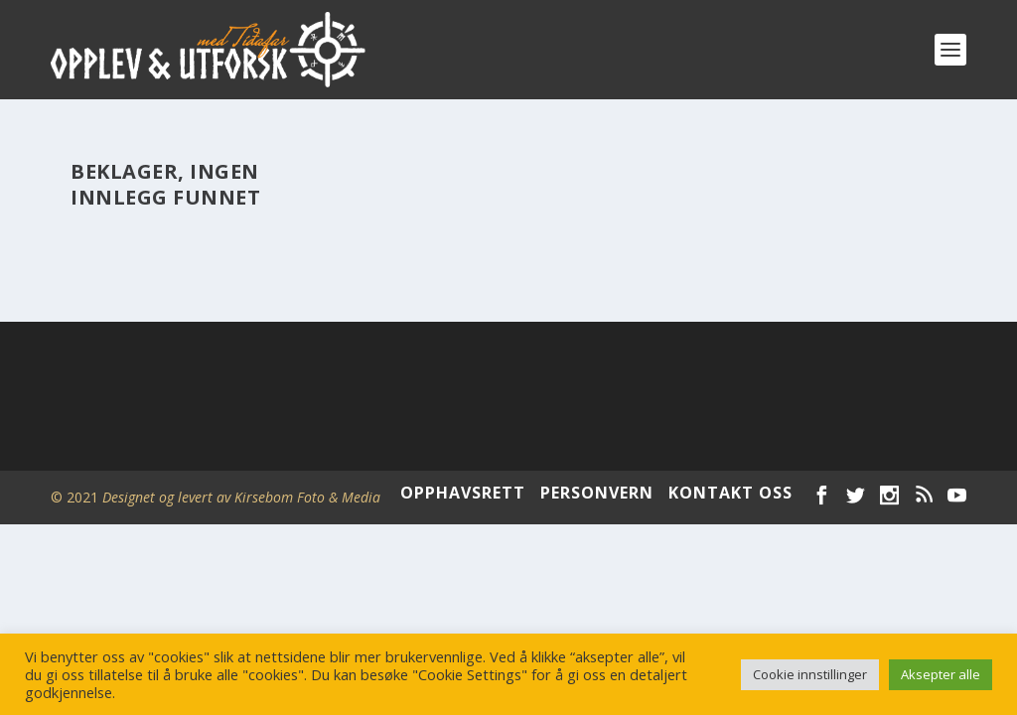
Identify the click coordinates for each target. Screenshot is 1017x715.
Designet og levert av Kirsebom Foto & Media (241, 497)
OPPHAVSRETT (462, 492)
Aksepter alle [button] (940, 674)
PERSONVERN (597, 492)
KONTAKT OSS (730, 492)
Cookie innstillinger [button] (810, 674)
